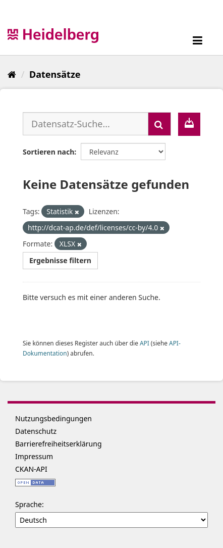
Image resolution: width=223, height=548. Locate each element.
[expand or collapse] (197, 40)
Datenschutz (36, 431)
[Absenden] (159, 124)
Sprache (28, 504)
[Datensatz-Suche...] (85, 123)
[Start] (12, 74)
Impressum (34, 456)
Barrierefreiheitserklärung (58, 444)
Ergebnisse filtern (60, 260)
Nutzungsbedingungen (53, 418)
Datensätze (54, 74)
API (144, 343)
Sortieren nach (48, 152)
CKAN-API (31, 469)
